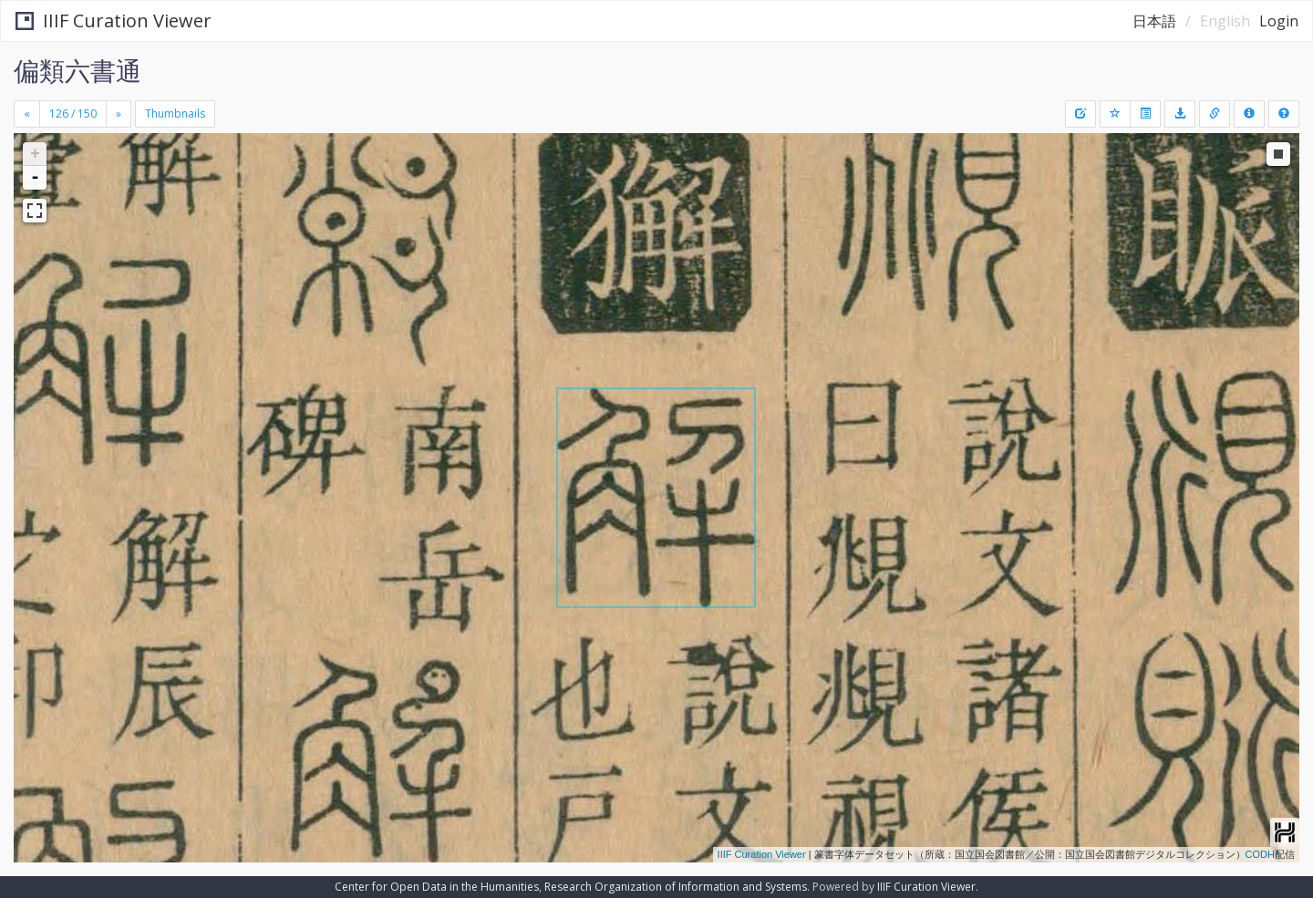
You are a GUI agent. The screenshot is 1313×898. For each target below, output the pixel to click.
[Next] (118, 114)
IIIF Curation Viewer (114, 20)
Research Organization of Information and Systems (675, 886)
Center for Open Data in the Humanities (437, 886)
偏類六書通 (77, 70)
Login (1278, 21)
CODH (1260, 854)
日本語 (1154, 21)
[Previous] (27, 114)
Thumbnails (175, 113)
